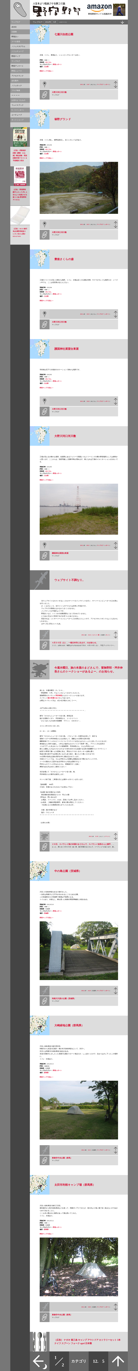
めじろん (48, 62)
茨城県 (46, 913)
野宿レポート (57, 64)
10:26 (88, 401)
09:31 (88, 545)
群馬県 (46, 1073)
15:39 (96, 836)
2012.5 (82, 84)
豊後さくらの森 (64, 259)
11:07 (88, 84)
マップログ (100, 84)
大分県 (46, 67)
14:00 (89, 1307)
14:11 (89, 1150)
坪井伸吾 (59, 695)
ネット (107, 635)
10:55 (88, 224)
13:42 (89, 635)
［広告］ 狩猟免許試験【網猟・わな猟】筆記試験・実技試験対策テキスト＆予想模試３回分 (20, 155)
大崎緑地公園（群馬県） (69, 1025)
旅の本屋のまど (53, 698)
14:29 (89, 990)
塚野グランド (62, 119)
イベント (107, 836)
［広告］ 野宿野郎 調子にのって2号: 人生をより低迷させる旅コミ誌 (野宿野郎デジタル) (20, 195)
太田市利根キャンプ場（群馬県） (74, 1184)
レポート (107, 84)
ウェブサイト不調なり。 (69, 580)
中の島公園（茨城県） (67, 871)
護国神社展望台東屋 (66, 348)
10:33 (88, 314)
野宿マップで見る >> (47, 71)
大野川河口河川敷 (65, 436)
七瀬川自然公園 (65, 34)
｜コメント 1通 (95, 635)
